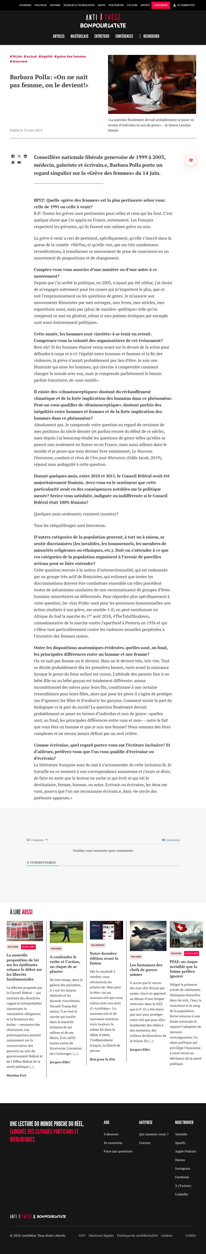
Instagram (182, 1168)
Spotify (180, 1142)
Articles (58, 36)
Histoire (55, 5)
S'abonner (111, 1134)
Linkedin (181, 1194)
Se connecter (113, 1142)
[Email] (19, 162)
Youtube (181, 1134)
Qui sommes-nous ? (154, 1134)
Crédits (191, 1235)
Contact (145, 1142)
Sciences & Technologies (79, 5)
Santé (101, 5)
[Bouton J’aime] (191, 160)
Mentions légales (101, 1235)
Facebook (182, 1177)
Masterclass (79, 36)
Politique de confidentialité (137, 1235)
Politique (41, 5)
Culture (132, 5)
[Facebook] (13, 156)
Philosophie (116, 5)
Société (145, 5)
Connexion (171, 840)
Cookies (166, 1235)
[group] (27, 999)
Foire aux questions (118, 1151)
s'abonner (161, 5)
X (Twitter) (183, 1185)
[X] (19, 156)
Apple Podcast (185, 1151)
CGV (82, 1235)
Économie (25, 5)
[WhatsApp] (13, 162)
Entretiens (101, 36)
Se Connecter (184, 5)
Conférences (124, 36)
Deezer (180, 1160)
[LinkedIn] (25, 156)
